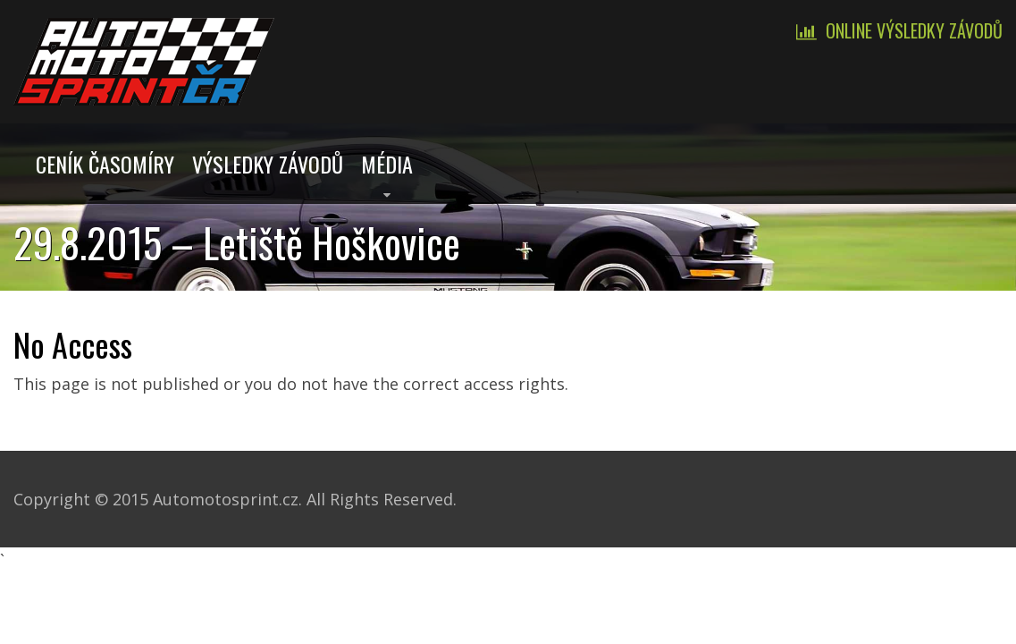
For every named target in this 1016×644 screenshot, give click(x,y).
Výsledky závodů (267, 164)
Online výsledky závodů (914, 30)
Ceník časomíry (105, 164)
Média (387, 164)
